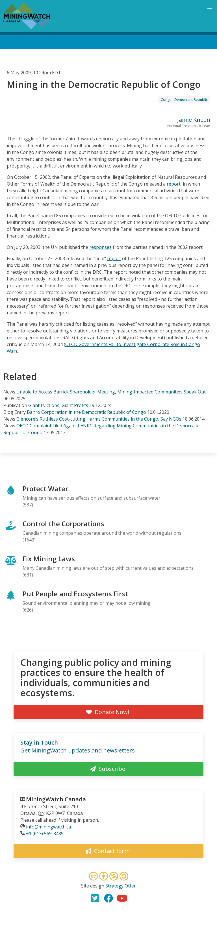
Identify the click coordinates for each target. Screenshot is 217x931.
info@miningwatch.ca (48, 827)
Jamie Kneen (193, 119)
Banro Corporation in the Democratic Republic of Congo (86, 412)
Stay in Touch (39, 742)
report (174, 184)
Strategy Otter (120, 886)
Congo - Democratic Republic (184, 99)
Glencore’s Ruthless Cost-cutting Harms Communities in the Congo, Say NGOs (98, 419)
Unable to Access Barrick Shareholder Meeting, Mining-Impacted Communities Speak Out (111, 392)
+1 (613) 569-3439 (45, 833)
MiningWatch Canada (56, 799)
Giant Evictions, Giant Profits (58, 405)
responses (100, 247)
